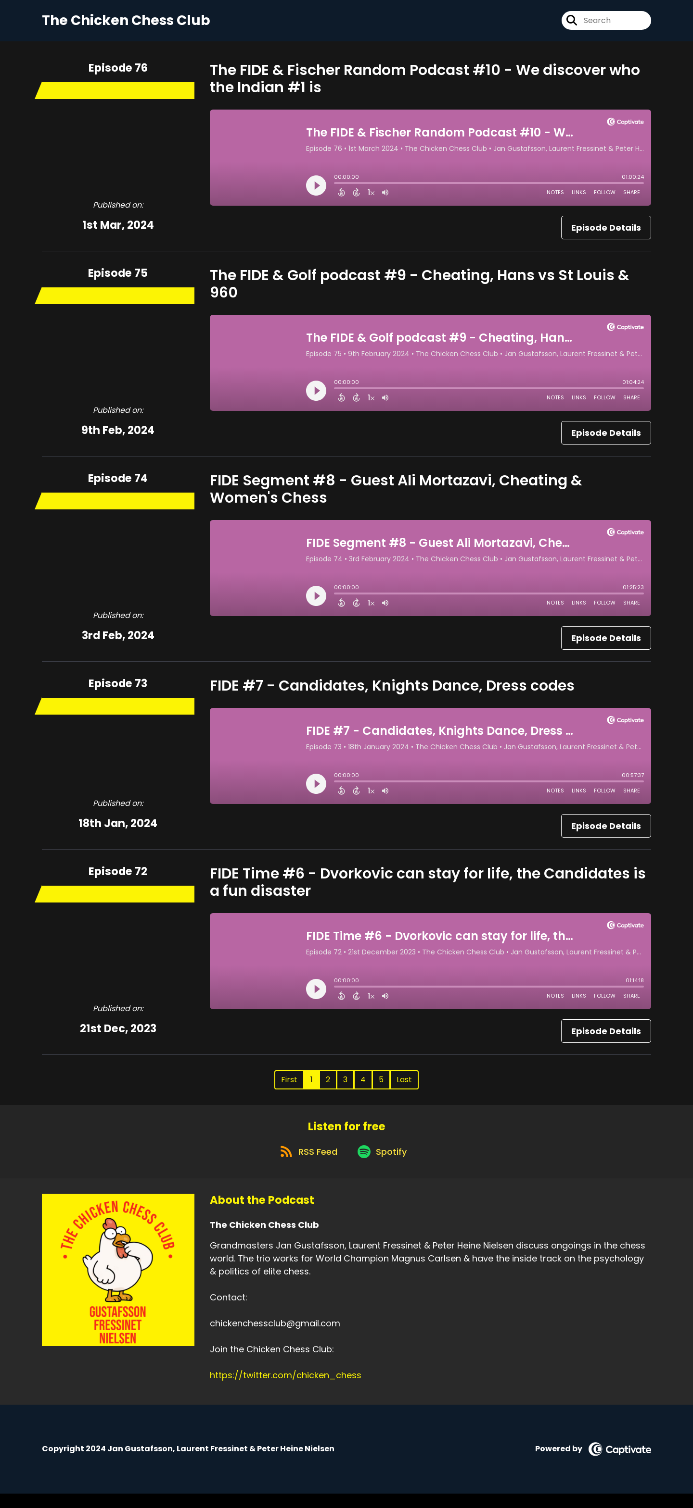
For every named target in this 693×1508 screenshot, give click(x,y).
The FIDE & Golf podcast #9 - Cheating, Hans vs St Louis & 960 (419, 290)
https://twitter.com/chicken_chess (285, 1390)
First (289, 1085)
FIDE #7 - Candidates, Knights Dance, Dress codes (392, 692)
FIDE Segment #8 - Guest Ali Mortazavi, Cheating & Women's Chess (396, 495)
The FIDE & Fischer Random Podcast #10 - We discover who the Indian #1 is (425, 85)
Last (404, 1085)
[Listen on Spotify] (383, 1165)
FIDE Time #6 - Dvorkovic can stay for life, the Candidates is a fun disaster (428, 888)
